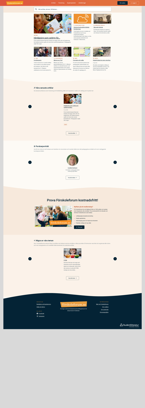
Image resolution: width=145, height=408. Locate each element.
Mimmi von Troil (58, 60)
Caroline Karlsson (72, 168)
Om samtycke (104, 309)
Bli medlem (122, 3)
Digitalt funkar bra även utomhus (101, 60)
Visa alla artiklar (71, 133)
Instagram (41, 316)
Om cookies (105, 307)
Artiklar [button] (53, 3)
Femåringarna (37, 60)
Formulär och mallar (78, 60)
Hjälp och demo (41, 307)
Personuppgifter (104, 312)
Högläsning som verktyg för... (47, 37)
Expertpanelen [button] (71, 3)
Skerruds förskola (98, 27)
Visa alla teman (71, 278)
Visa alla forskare (71, 177)
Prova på (80, 227)
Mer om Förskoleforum (102, 304)
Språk (65, 124)
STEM (65, 260)
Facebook (41, 313)
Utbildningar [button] (82, 3)
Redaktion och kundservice (44, 304)
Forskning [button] (61, 3)
